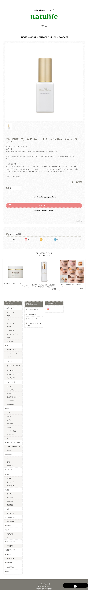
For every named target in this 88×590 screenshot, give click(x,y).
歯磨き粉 (10, 541)
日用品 (8, 550)
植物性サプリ (11, 389)
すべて (13, 235)
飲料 (7, 525)
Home (24, 33)
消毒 (8, 457)
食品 (7, 404)
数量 (7, 183)
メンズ (9, 352)
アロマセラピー (11, 356)
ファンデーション (13, 349)
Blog (53, 33)
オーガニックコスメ (13, 345)
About (32, 33)
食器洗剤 (10, 493)
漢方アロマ (10, 366)
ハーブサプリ (11, 396)
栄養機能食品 (10, 512)
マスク (9, 454)
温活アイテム (10, 545)
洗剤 (7, 485)
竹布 (7, 567)
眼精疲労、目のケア (13, 392)
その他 (8, 521)
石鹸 (8, 333)
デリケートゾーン (13, 329)
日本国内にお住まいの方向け (44, 206)
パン (8, 408)
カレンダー (10, 554)
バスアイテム (10, 470)
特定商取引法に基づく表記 (34, 320)
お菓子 (9, 423)
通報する (79, 216)
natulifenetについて (33, 305)
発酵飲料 (10, 529)
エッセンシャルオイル (13, 361)
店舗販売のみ (10, 562)
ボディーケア (11, 318)
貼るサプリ (10, 385)
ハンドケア (10, 326)
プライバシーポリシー (34, 314)
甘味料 (9, 412)
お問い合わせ (32, 310)
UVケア (9, 315)
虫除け (9, 311)
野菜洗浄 (10, 497)
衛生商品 (9, 450)
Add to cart (44, 201)
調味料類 (10, 419)
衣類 (7, 504)
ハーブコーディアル (13, 442)
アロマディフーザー (13, 370)
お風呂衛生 (10, 481)
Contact (63, 33)
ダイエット (10, 508)
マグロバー (10, 430)
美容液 (9, 322)
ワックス (10, 489)
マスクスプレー (12, 373)
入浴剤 (9, 474)
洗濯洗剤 (10, 500)
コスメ (8, 341)
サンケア (10, 381)
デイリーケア (11, 307)
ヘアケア (9, 465)
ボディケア (10, 477)
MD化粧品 (10, 337)
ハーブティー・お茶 (13, 438)
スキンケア (10, 303)
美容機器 (9, 558)
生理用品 (10, 461)
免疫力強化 (10, 400)
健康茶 (9, 445)
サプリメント (10, 377)
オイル (9, 415)
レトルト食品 (11, 426)
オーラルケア (10, 537)
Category (43, 33)
